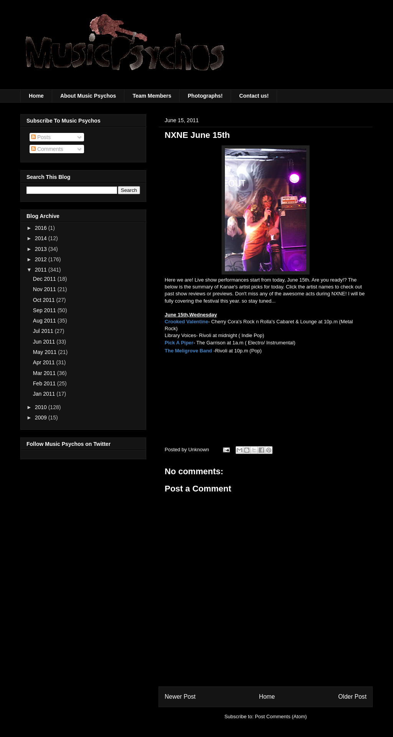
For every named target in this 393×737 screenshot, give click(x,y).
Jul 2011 (44, 331)
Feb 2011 (45, 383)
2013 (41, 249)
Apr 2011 (44, 362)
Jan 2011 (45, 394)
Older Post (352, 696)
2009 (41, 417)
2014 (41, 238)
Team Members (151, 96)
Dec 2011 (45, 279)
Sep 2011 (45, 310)
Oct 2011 (44, 300)
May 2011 (45, 352)
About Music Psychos (88, 96)
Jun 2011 (45, 342)
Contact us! (254, 96)
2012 (41, 259)
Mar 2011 (45, 373)
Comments (47, 149)
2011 (41, 270)
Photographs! (205, 96)
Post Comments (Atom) (281, 716)
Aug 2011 (45, 321)
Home (36, 96)
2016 (41, 228)
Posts (41, 137)
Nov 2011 (45, 289)
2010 (41, 407)
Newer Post (180, 696)
